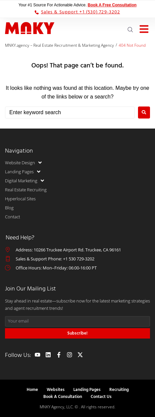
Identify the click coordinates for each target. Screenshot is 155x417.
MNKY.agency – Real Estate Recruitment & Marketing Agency (59, 45)
